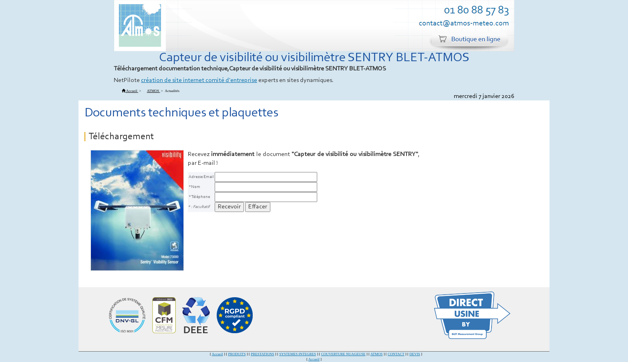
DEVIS (414, 354)
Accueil (217, 354)
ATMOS (376, 354)
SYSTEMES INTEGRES (297, 354)
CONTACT (396, 354)
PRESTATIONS (262, 354)
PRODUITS (237, 354)
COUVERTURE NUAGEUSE (343, 354)
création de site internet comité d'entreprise (199, 80)
